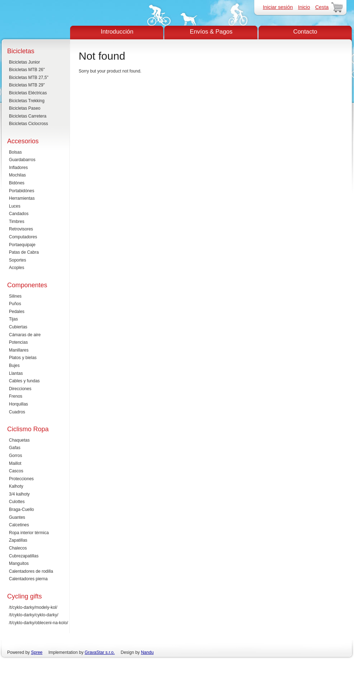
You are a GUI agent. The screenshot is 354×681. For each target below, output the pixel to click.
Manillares (19, 350)
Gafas (14, 447)
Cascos (16, 470)
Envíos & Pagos (211, 31)
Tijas (13, 319)
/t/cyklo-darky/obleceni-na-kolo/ (38, 622)
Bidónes (16, 182)
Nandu (147, 652)
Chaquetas (19, 440)
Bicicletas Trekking (26, 100)
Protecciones (21, 478)
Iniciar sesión (278, 7)
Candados (19, 213)
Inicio (304, 7)
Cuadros (17, 411)
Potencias (18, 342)
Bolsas (15, 152)
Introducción (117, 31)
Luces (14, 206)
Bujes (14, 365)
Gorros (15, 455)
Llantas (16, 373)
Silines (15, 296)
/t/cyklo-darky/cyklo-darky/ (33, 614)
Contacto (305, 31)
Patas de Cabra (24, 252)
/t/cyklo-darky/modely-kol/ (33, 607)
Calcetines (19, 524)
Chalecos (18, 548)
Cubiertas (18, 326)
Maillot (15, 463)
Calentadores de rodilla (31, 571)
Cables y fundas (24, 380)
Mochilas (17, 175)
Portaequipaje (22, 244)
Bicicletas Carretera (27, 116)
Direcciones (20, 388)
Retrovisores (21, 229)
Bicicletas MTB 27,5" (28, 77)
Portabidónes (21, 190)
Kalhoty (16, 486)
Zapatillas (18, 540)
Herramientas (22, 198)
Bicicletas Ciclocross (28, 123)
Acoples (16, 267)
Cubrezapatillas (24, 555)
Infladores (18, 167)
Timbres (16, 221)
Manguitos (19, 563)
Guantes (17, 517)
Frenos (15, 396)
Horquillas (18, 404)
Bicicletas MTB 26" (27, 69)
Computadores (23, 236)
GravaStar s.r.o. (100, 652)
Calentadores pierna (28, 578)
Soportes (17, 260)
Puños (15, 303)
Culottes (17, 501)
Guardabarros (22, 159)
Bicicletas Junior (24, 62)
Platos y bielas (22, 357)
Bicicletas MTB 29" (27, 85)
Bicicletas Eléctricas (28, 92)
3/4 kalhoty (19, 494)
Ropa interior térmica (29, 532)
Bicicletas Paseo (24, 108)
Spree (37, 652)
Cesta (322, 7)
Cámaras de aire (25, 334)
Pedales (16, 311)
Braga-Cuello (21, 509)
